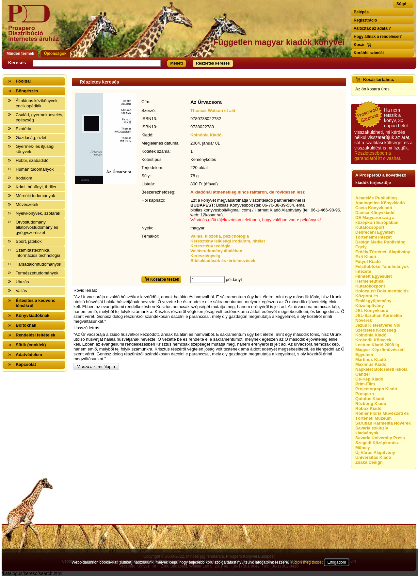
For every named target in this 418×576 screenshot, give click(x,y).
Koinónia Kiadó (205, 134)
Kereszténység (205, 255)
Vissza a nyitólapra (35, 27)
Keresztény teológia (210, 245)
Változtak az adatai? (372, 28)
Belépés (361, 12)
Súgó (401, 4)
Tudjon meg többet (306, 562)
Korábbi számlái (369, 53)
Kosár (359, 44)
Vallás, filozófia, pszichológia (219, 236)
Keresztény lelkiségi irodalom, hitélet (227, 241)
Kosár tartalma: (378, 79)
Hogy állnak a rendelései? (378, 36)
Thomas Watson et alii (212, 110)
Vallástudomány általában (216, 250)
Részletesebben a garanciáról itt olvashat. (377, 155)
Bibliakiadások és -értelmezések (222, 260)
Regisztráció (365, 20)
